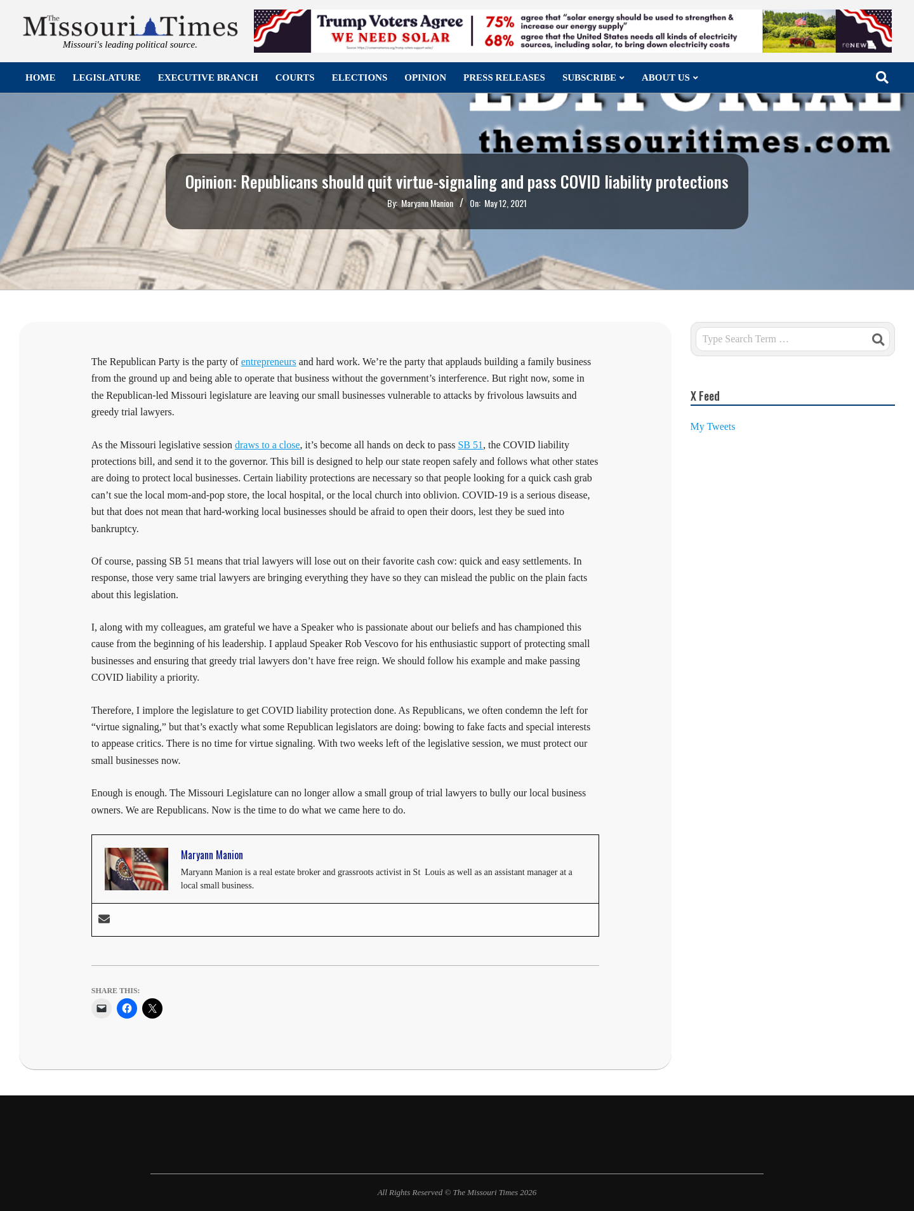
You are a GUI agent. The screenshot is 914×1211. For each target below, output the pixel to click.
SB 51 (470, 444)
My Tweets (713, 426)
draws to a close (267, 444)
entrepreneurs (268, 361)
